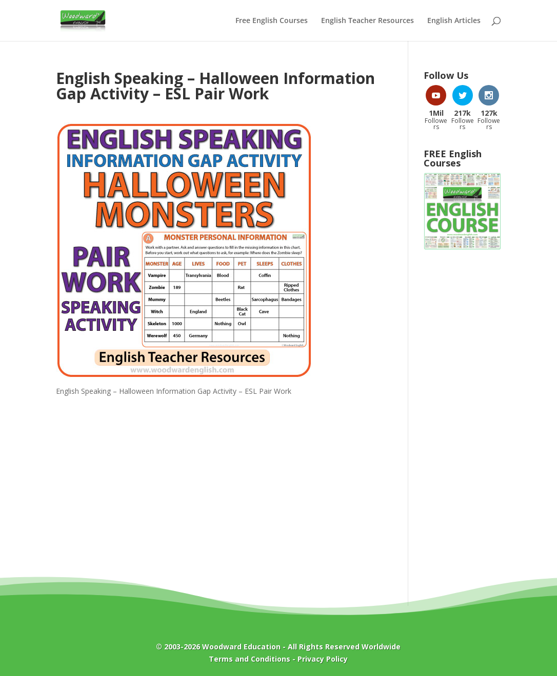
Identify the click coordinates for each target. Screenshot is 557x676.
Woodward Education (241, 646)
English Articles (454, 21)
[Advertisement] (462, 422)
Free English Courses (271, 21)
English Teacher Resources (367, 21)
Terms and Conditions (249, 659)
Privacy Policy (322, 659)
